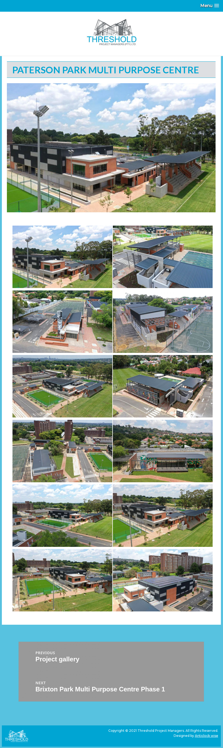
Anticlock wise (206, 736)
